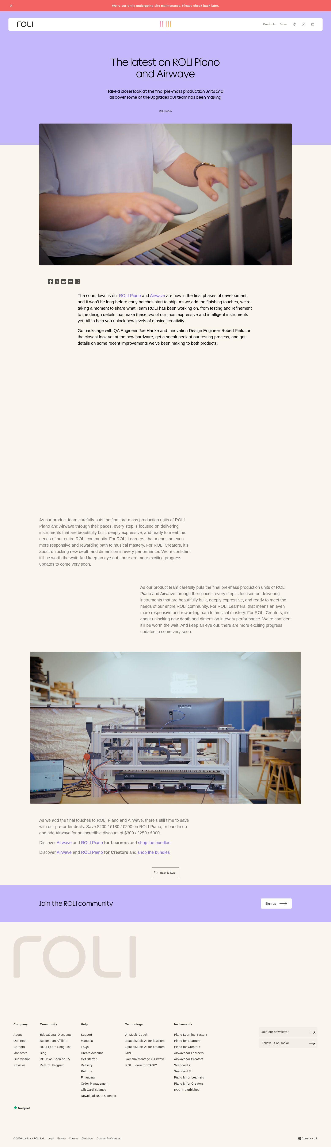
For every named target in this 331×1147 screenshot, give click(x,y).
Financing (88, 1077)
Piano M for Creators (188, 1083)
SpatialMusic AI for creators (145, 1047)
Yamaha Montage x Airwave (145, 1059)
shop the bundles (154, 842)
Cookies (73, 1138)
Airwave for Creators (188, 1059)
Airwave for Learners (188, 1053)
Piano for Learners (187, 1040)
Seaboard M (182, 1071)
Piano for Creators (187, 1047)
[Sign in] (304, 24)
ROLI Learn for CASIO (141, 1065)
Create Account (92, 1053)
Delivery (86, 1065)
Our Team (20, 1040)
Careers (19, 1047)
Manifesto (20, 1053)
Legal (51, 1138)
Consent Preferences (109, 1138)
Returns (86, 1071)
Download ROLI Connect (98, 1095)
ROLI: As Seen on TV (55, 1059)
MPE (128, 1053)
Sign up (278, 904)
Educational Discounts (56, 1034)
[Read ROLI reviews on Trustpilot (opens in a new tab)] (22, 1108)
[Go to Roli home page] (75, 957)
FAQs (85, 1047)
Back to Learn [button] (166, 873)
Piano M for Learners (189, 1077)
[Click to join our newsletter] (288, 1032)
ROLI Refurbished (186, 1089)
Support (86, 1034)
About (18, 1034)
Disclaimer (87, 1138)
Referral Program (52, 1065)
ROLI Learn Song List (55, 1047)
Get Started (89, 1059)
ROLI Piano (130, 295)
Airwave (157, 295)
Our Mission (22, 1059)
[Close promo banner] (11, 5)
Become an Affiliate (53, 1040)
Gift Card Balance (93, 1089)
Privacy (61, 1138)
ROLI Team (165, 111)
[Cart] (313, 24)
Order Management (94, 1083)
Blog (43, 1053)
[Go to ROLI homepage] (25, 24)
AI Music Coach (136, 1034)
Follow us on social (288, 1043)
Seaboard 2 (182, 1065)
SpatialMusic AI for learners (145, 1040)
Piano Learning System (190, 1034)
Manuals (87, 1040)
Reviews (20, 1065)
